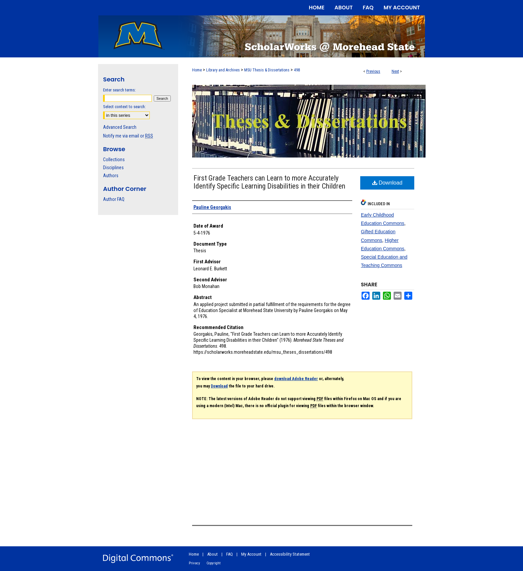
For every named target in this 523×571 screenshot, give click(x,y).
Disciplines (113, 167)
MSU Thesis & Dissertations (267, 70)
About (212, 554)
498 (297, 70)
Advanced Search (119, 127)
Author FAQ (113, 199)
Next (395, 71)
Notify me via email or (128, 135)
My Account (251, 554)
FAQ (229, 554)
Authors (110, 175)
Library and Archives (223, 70)
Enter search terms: (119, 89)
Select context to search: (124, 106)
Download (387, 183)
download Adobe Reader (296, 378)
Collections (114, 159)
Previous (373, 71)
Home (197, 70)
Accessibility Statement (290, 554)
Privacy (194, 563)
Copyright (213, 563)
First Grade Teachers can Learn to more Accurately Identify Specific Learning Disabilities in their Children (269, 182)
